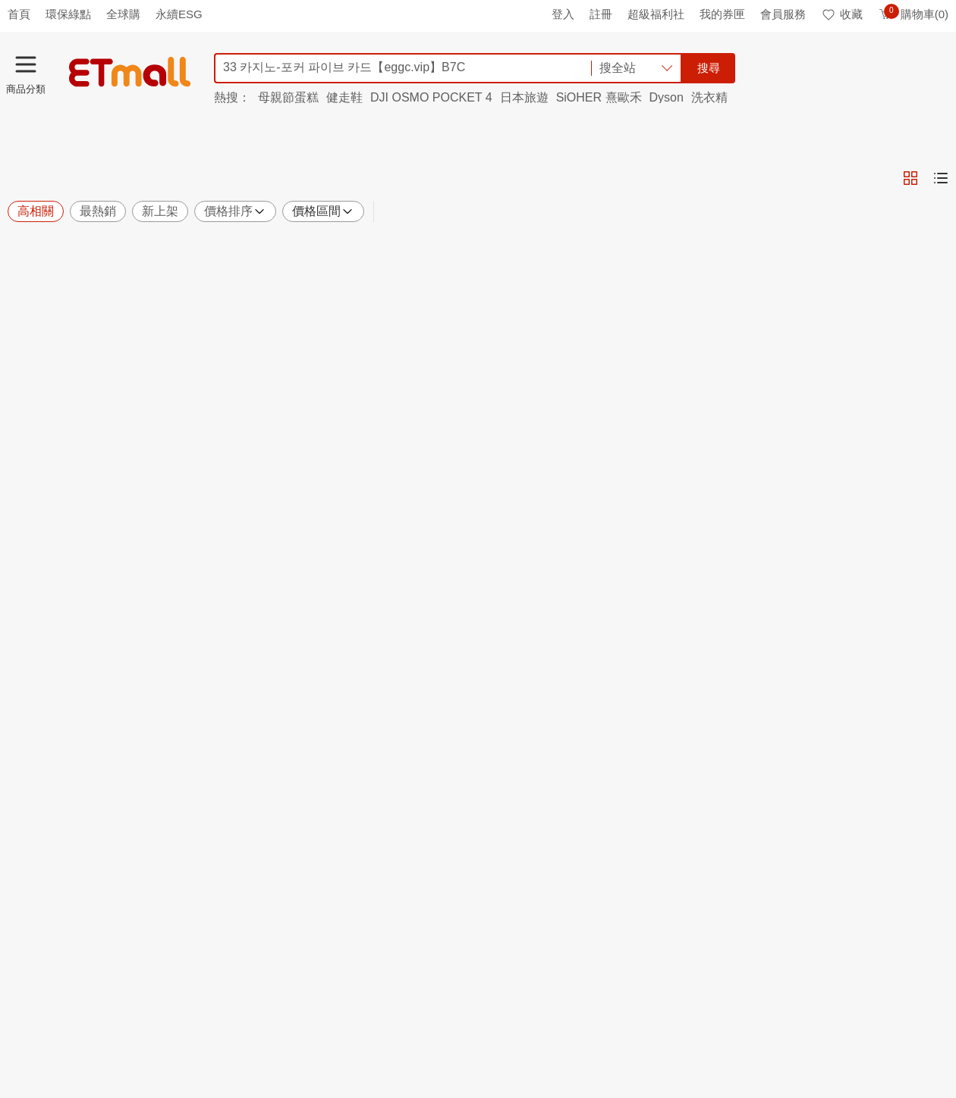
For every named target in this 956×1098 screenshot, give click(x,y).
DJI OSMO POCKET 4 (431, 97)
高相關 (35, 211)
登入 (563, 14)
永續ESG (179, 14)
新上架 (160, 211)
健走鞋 (344, 97)
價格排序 (235, 211)
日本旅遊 (524, 97)
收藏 (842, 14)
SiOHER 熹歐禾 (599, 97)
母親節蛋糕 (288, 97)
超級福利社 (655, 14)
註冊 (601, 14)
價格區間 (323, 211)
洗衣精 (709, 97)
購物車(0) (913, 14)
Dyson (666, 97)
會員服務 (783, 14)
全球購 (123, 14)
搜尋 (708, 67)
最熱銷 (98, 211)
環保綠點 (68, 14)
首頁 (19, 14)
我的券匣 (722, 14)
